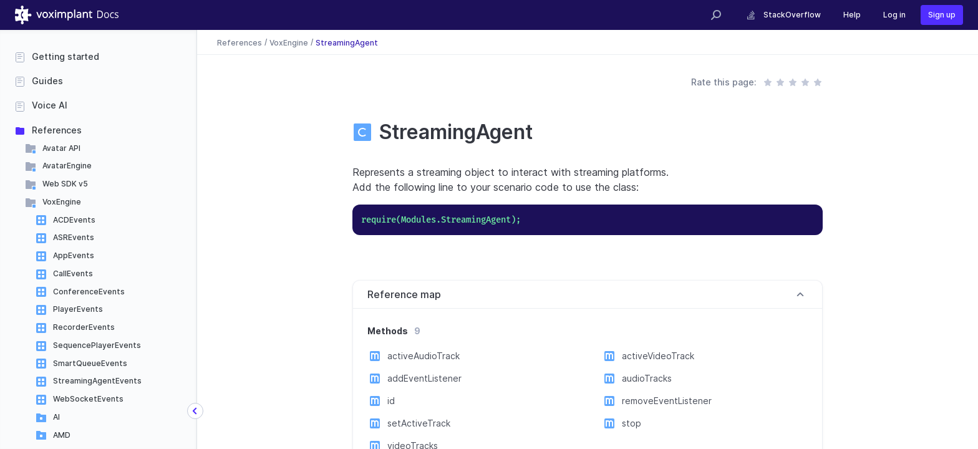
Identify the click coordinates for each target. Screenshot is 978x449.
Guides (47, 80)
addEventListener (424, 378)
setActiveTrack (418, 423)
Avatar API (61, 148)
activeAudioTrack (423, 355)
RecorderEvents (84, 327)
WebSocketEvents (88, 398)
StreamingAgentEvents (97, 380)
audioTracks (647, 378)
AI (56, 417)
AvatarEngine (67, 165)
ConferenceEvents (89, 291)
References (57, 130)
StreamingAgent (347, 42)
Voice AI (49, 105)
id (391, 400)
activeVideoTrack (658, 355)
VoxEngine (61, 201)
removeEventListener (667, 400)
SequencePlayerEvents (97, 345)
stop (631, 423)
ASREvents (73, 237)
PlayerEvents (78, 309)
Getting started (65, 56)
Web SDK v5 (65, 183)
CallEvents (73, 273)
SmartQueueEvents (90, 363)
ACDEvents (74, 219)
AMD (61, 435)
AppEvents (73, 255)
